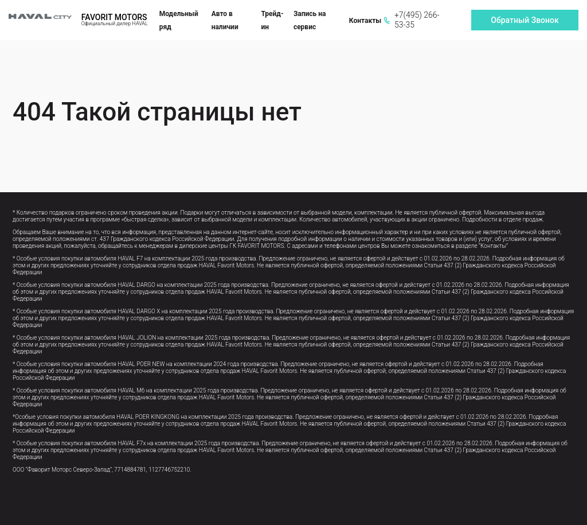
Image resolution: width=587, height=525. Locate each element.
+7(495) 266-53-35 (411, 19)
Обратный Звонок (524, 20)
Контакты (365, 21)
